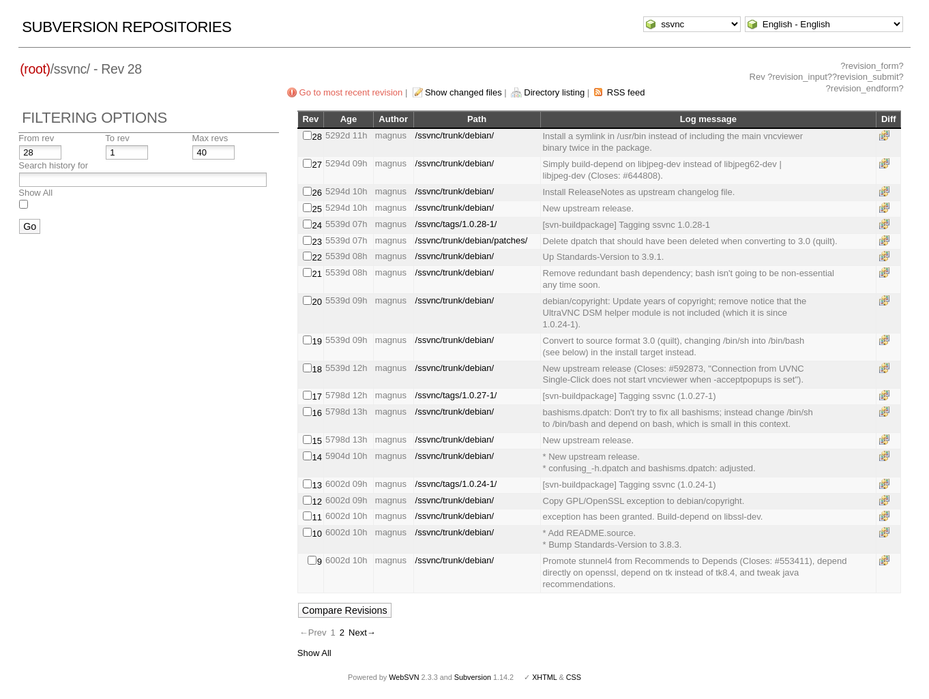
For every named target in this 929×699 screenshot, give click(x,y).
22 (317, 257)
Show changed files (463, 92)
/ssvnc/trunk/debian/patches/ (471, 240)
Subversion (472, 677)
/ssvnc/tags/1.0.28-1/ (456, 224)
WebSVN (404, 677)
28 (317, 137)
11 (317, 517)
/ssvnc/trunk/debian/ (455, 135)
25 (317, 209)
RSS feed (626, 92)
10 (317, 534)
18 (317, 369)
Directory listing (554, 92)
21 (317, 274)
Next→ (362, 632)
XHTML (544, 677)
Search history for (53, 165)
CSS (573, 677)
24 (317, 225)
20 (317, 302)
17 (317, 396)
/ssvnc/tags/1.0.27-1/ (456, 395)
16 (317, 413)
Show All (35, 193)
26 (317, 193)
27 (317, 165)
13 (317, 485)
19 (317, 341)
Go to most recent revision (351, 92)
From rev (36, 138)
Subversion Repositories (126, 26)
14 (317, 457)
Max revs (210, 138)
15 (317, 441)
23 (317, 242)
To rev (117, 138)
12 (317, 501)
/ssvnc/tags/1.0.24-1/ (456, 484)
